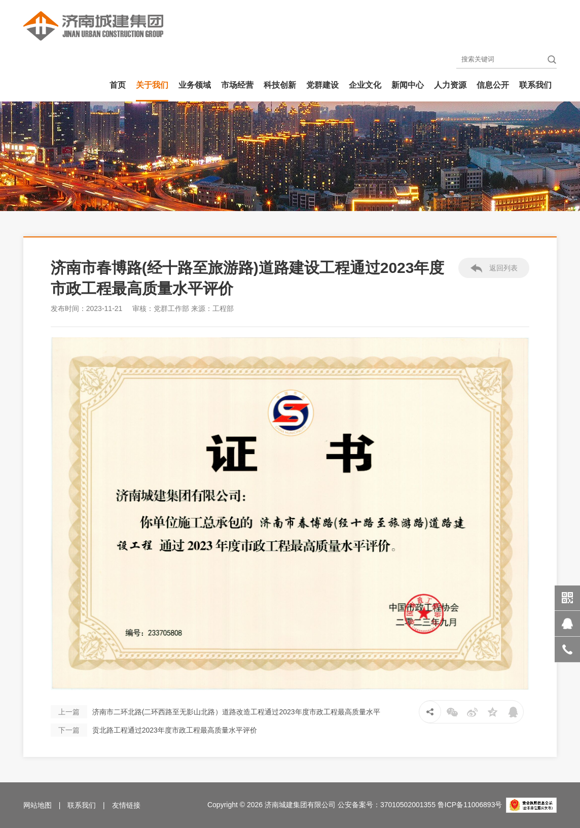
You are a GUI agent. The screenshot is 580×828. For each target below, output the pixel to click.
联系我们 (535, 85)
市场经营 (237, 85)
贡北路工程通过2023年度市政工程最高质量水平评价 (154, 730)
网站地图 (37, 805)
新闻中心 (407, 85)
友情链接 (126, 805)
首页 (118, 85)
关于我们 (152, 85)
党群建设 (322, 85)
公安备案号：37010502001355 (387, 805)
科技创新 (280, 85)
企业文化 (365, 85)
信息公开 (493, 85)
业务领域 (194, 85)
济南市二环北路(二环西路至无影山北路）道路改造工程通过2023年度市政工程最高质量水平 (215, 711)
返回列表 (494, 268)
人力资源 (450, 85)
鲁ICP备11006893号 (470, 805)
